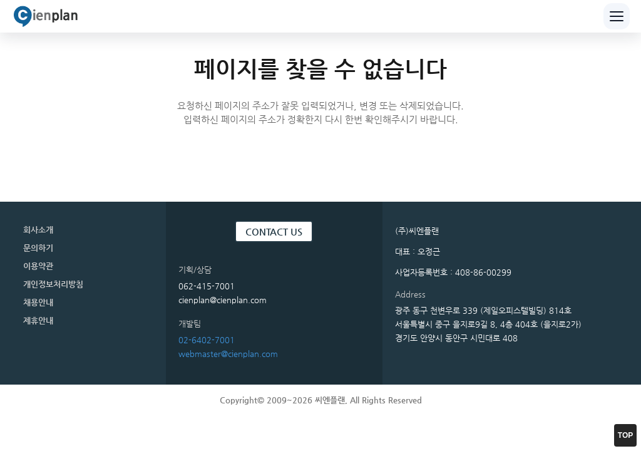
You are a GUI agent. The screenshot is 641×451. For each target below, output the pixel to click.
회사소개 (38, 229)
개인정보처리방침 (53, 284)
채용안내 (38, 302)
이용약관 (38, 266)
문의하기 (38, 247)
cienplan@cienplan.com (222, 299)
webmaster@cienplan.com (228, 353)
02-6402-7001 (206, 340)
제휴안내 (38, 320)
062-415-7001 (206, 286)
